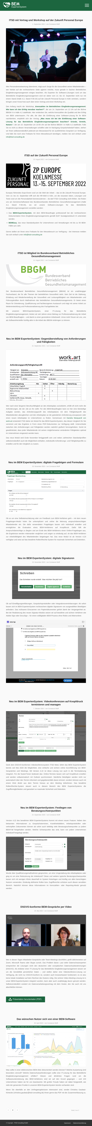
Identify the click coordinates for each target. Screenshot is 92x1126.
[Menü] (85, 5)
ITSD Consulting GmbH (21, 1123)
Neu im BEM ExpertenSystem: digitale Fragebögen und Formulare (46, 462)
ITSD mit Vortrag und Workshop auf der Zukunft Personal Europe (46, 20)
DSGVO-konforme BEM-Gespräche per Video (46, 907)
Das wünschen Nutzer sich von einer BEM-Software (46, 1019)
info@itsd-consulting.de (15, 137)
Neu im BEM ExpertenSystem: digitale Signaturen (46, 558)
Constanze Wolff (54, 24)
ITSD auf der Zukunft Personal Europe (46, 155)
